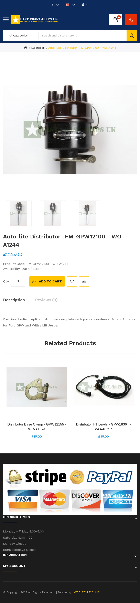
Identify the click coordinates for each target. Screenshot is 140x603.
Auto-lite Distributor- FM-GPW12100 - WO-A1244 (82, 47)
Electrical (37, 47)
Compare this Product (84, 281)
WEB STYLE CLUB (86, 592)
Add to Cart (50, 281)
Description (14, 299)
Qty (6, 281)
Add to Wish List (72, 281)
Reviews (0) (46, 299)
